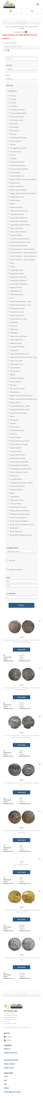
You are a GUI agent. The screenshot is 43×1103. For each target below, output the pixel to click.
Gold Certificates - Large (18, 319)
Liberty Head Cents (16, 364)
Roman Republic (16, 448)
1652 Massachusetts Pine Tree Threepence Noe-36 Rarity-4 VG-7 (21, 784)
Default (10, 69)
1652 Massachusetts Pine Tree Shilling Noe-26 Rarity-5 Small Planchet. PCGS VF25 (21, 689)
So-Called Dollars (16, 479)
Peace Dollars (15, 427)
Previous (5, 21)
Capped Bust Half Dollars (19, 221)
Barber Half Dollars (16, 186)
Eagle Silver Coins (16, 291)
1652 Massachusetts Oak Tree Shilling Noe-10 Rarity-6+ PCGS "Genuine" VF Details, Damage (21, 641)
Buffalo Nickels (15, 200)
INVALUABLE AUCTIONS (12, 1092)
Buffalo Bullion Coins (17, 197)
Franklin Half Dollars (17, 315)
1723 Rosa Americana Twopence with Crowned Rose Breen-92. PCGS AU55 (21, 831)
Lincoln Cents (14, 371)
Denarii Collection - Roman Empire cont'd (24, 253)
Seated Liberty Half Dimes (19, 462)
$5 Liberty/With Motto (17, 165)
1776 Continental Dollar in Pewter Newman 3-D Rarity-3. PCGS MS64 (21, 959)
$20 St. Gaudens (15, 141)
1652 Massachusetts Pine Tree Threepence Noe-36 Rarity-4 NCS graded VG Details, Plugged (21, 736)
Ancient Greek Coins (17, 176)
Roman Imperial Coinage (18, 444)
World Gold (14, 528)
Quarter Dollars (15, 437)
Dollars (12, 267)
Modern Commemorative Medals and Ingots (25, 399)
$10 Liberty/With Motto (18, 113)
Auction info (19, 32)
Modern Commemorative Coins (21, 396)
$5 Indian (13, 159)
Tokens (12, 493)
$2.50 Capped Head (17, 117)
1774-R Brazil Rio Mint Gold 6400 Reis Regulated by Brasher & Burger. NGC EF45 (21, 911)
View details (21, 649)
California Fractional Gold (19, 211)
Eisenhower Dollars (17, 294)
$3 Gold (12, 145)
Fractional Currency (17, 312)
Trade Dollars (14, 497)
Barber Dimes (15, 183)
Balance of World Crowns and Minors (23, 179)
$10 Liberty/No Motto (17, 110)
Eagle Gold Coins (16, 287)
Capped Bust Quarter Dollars (20, 225)
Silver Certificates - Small (18, 472)
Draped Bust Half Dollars (19, 284)
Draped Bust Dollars (17, 274)
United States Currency (18, 507)
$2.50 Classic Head (16, 120)
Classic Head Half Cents (18, 232)
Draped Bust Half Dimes (18, 281)
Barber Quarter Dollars (18, 190)
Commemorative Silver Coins (20, 242)
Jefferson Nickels (16, 343)
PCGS (6, 1076)
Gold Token (14, 322)
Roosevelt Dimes (16, 451)
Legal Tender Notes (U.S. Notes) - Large (23, 357)
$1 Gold (12, 96)
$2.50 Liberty (14, 131)
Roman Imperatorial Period (19, 441)
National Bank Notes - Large (20, 406)
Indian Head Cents (16, 340)
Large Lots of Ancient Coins (19, 354)
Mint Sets (13, 385)
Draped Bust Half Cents (18, 277)
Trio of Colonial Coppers (21, 864)
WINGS (6, 1088)
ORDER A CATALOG (10, 1053)
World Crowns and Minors (19, 521)
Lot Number (10, 594)
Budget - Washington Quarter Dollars (23, 193)
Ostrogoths (14, 420)
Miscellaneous (15, 392)
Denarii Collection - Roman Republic (22, 260)
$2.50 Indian (14, 127)
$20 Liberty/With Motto (18, 138)
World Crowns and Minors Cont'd (22, 525)
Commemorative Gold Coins (20, 239)
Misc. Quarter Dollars (17, 389)
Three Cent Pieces (16, 490)
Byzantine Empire (16, 207)
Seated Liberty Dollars (18, 458)
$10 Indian (13, 106)
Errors (12, 298)
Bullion (12, 204)
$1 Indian (13, 99)
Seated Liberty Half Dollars (19, 465)
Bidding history (24, 661)
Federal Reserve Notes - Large (20, 301)
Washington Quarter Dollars (20, 514)
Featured (12, 561)
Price (8, 578)
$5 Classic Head (15, 152)
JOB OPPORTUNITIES (11, 1060)
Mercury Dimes (15, 382)
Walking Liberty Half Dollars (19, 511)
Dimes (12, 263)
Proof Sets (13, 434)
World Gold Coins (16, 531)
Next (37, 21)
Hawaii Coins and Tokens (18, 336)
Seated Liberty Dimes (17, 455)
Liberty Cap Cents (16, 361)
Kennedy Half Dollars (17, 347)
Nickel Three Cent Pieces (18, 413)
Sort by (9, 65)
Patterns (13, 423)
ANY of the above (14, 551)
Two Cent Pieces (15, 504)
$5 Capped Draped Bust (18, 148)
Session (7, 75)
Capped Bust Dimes (17, 214)
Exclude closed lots (16, 570)
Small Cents (14, 476)
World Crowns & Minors (18, 518)
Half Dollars (14, 333)
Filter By (9, 85)
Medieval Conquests (17, 378)
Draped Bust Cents (16, 270)
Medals (12, 375)
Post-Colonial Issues (17, 430)
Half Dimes (14, 329)
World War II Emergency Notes (21, 535)
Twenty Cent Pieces (17, 500)
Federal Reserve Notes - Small (20, 305)
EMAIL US (7, 1049)
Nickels (12, 416)
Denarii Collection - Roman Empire (22, 249)
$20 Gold (13, 134)
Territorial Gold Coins (17, 486)
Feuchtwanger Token (17, 308)
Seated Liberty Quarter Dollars (21, 469)
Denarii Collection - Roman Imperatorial (24, 256)
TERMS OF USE (9, 1068)
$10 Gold (13, 103)
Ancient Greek (15, 172)
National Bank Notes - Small (20, 409)
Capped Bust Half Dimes (18, 218)
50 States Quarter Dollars (19, 169)
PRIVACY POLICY (9, 1064)
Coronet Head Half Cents (19, 246)
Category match (12, 548)
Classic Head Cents (16, 228)
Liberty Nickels (15, 368)
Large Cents (14, 350)
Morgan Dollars (15, 403)
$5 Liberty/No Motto (17, 162)
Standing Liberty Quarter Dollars (21, 483)
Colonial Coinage (16, 235)
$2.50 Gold (13, 124)
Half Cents (13, 326)
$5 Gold (12, 155)
